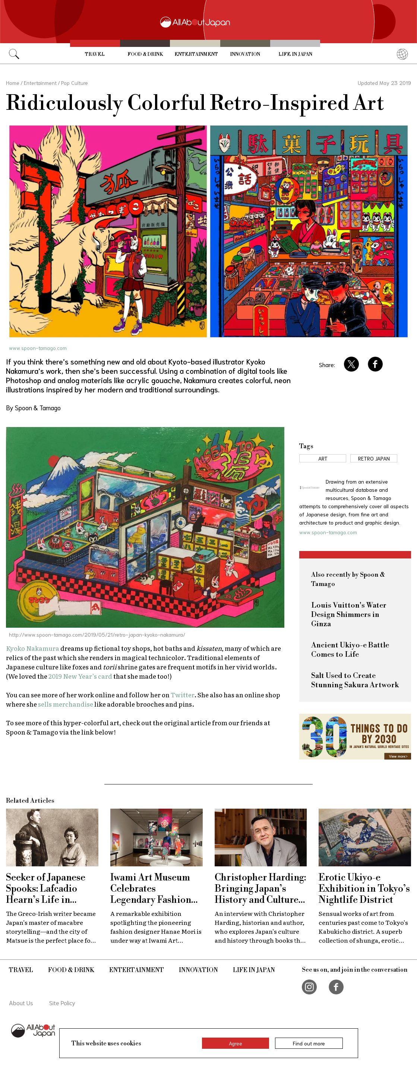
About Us (21, 1002)
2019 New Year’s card (80, 676)
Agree (235, 1043)
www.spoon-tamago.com (38, 347)
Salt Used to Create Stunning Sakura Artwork (355, 680)
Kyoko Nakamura (33, 648)
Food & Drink (145, 54)
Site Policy (62, 1002)
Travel (95, 54)
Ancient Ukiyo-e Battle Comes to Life (350, 650)
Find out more (309, 1043)
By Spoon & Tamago (33, 407)
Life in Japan (295, 54)
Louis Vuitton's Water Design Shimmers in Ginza (348, 615)
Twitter (182, 694)
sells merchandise (65, 703)
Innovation (245, 54)
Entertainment (196, 54)
